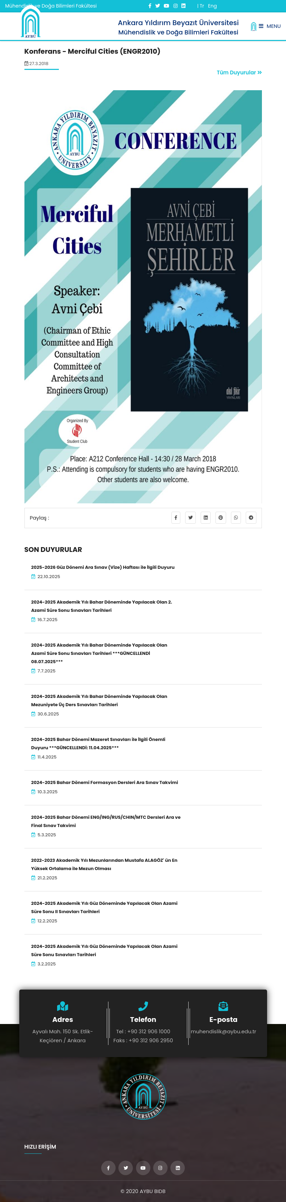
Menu (270, 26)
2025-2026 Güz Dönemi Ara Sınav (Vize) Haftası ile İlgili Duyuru (103, 567)
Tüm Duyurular (239, 72)
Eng (212, 5)
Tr (202, 5)
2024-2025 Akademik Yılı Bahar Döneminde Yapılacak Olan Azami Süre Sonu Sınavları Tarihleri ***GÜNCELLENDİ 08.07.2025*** (99, 653)
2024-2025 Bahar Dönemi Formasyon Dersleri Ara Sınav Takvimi (104, 782)
